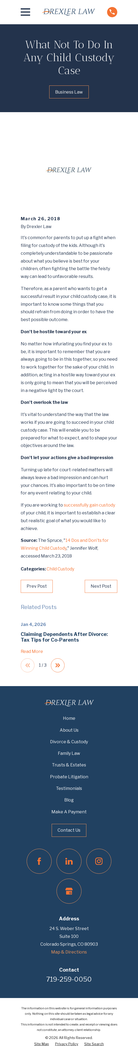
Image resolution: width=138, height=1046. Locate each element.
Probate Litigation (69, 776)
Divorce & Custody (69, 741)
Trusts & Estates (69, 765)
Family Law (69, 753)
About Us (69, 730)
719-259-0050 (69, 979)
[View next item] (58, 665)
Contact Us (69, 830)
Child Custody (60, 569)
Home (69, 718)
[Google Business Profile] (69, 891)
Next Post (101, 586)
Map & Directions (69, 952)
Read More (32, 651)
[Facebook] (39, 861)
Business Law (69, 92)
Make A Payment (69, 811)
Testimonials (69, 788)
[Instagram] (98, 861)
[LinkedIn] (69, 861)
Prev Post (37, 586)
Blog (69, 800)
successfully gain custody (89, 505)
